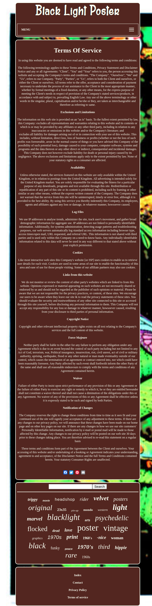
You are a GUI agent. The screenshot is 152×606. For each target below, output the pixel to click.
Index (77, 575)
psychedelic (112, 518)
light (120, 507)
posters (121, 499)
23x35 (62, 510)
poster (87, 528)
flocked (37, 529)
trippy (33, 499)
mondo (88, 510)
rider (84, 499)
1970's (85, 547)
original (40, 507)
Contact (78, 582)
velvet (101, 498)
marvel (34, 519)
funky (55, 548)
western (103, 510)
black (37, 545)
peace (69, 548)
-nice (101, 537)
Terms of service (77, 597)
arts (87, 520)
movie (46, 500)
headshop (65, 499)
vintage (115, 528)
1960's (87, 538)
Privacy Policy (78, 590)
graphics (37, 538)
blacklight (63, 517)
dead (55, 531)
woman (117, 538)
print (72, 537)
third (104, 546)
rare (71, 555)
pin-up (74, 510)
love (68, 530)
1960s (86, 557)
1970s (54, 537)
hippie (121, 547)
